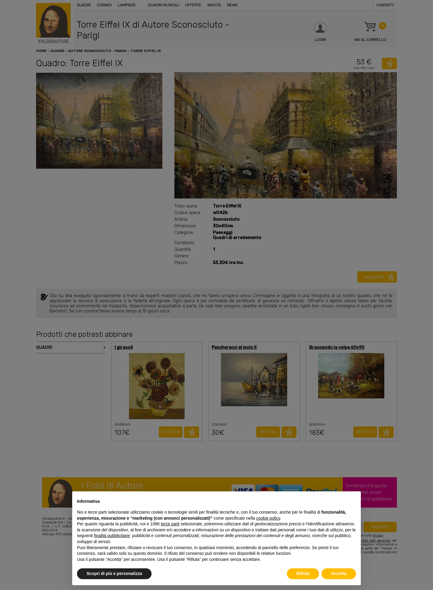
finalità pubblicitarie (112, 535)
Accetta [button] (338, 573)
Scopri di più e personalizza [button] (114, 573)
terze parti (170, 523)
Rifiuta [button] (303, 573)
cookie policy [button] (268, 518)
